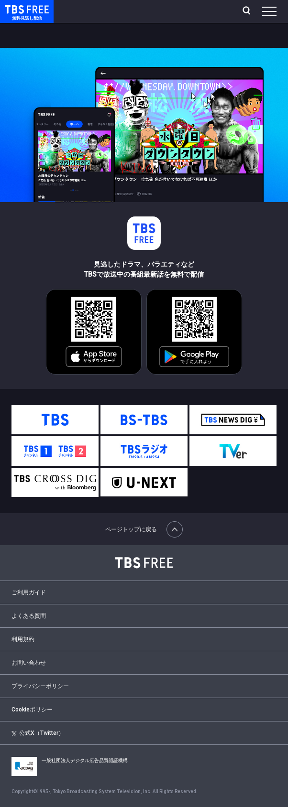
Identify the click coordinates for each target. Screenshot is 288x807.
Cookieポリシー (32, 709)
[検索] (248, 11)
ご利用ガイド (28, 592)
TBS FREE (16, 8)
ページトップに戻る (144, 529)
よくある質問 (28, 616)
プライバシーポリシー (40, 686)
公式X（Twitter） (37, 733)
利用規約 (22, 639)
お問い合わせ (28, 662)
